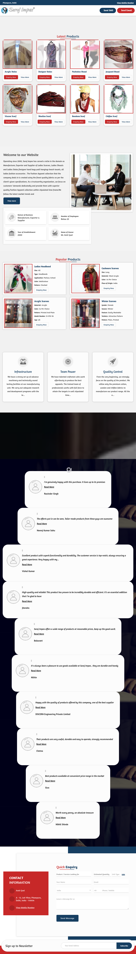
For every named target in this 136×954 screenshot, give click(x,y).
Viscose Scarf (10, 116)
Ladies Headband (42, 266)
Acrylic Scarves (41, 301)
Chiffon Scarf (111, 116)
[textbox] (116, 874)
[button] (125, 3)
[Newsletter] (96, 945)
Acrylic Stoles (11, 71)
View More (25, 77)
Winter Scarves (109, 301)
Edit (123, 874)
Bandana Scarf (78, 116)
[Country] (73, 890)
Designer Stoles (45, 71)
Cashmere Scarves (110, 268)
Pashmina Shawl (79, 71)
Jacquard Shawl (113, 71)
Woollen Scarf (45, 116)
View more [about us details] (11, 201)
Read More (49, 487)
